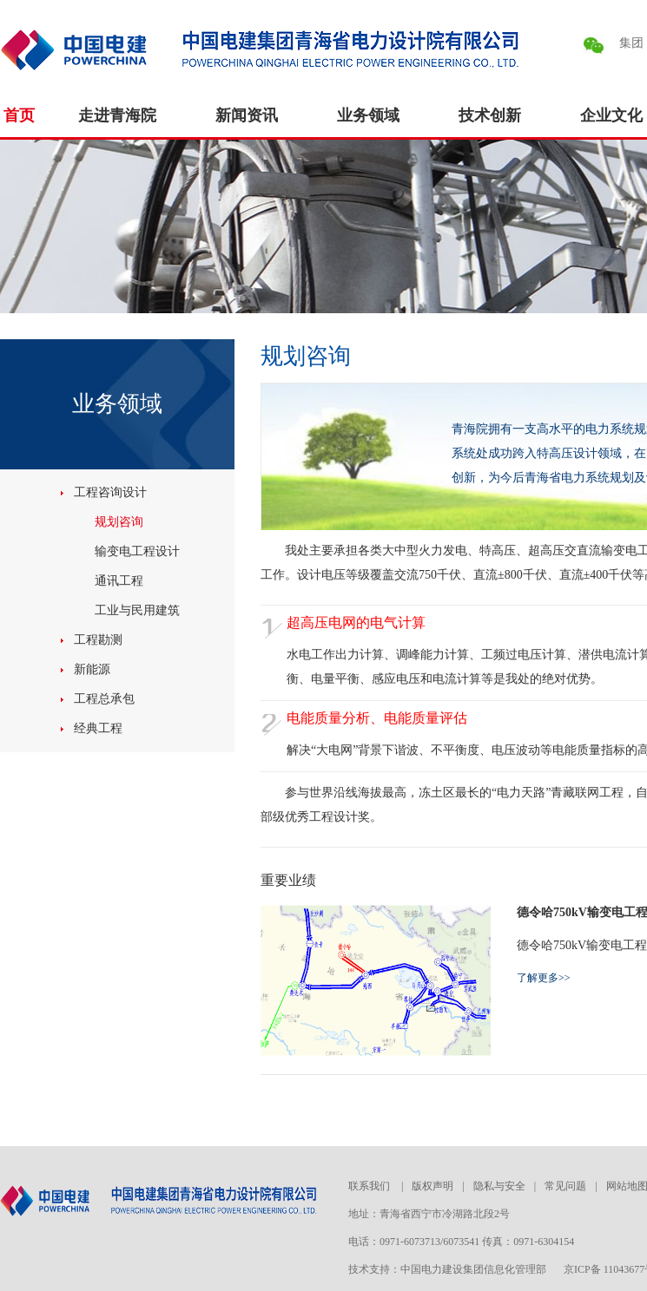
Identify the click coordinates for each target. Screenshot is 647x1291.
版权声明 (432, 1186)
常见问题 (565, 1186)
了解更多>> (544, 978)
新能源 (92, 669)
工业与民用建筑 (137, 610)
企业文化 (611, 115)
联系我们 (370, 1186)
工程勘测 (98, 639)
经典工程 (98, 728)
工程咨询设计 (110, 492)
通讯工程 (119, 580)
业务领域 (368, 115)
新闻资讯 (246, 115)
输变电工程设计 (137, 551)
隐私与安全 (499, 1186)
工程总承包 (104, 698)
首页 (19, 115)
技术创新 (490, 115)
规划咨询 (119, 521)
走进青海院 (117, 115)
